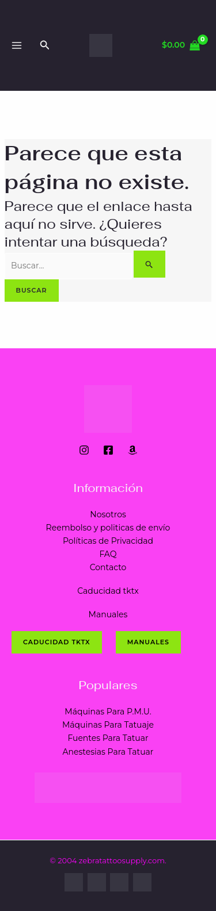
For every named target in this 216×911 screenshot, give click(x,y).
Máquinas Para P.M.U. (108, 711)
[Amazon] (132, 450)
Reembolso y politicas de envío (108, 527)
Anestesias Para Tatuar (108, 752)
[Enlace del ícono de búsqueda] (45, 45)
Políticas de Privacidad (108, 541)
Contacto (108, 567)
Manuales (108, 614)
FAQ (107, 554)
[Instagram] (84, 450)
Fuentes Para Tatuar (107, 738)
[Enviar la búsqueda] (149, 264)
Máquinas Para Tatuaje (108, 725)
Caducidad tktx (108, 591)
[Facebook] (108, 450)
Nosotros (108, 514)
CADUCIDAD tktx (56, 642)
